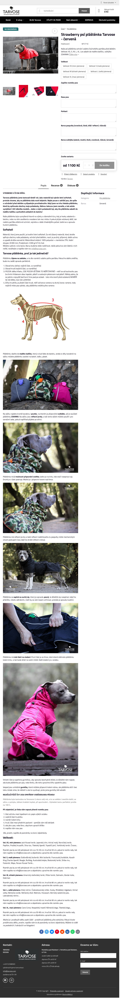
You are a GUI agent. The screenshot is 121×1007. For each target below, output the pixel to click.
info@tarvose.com (38, 248)
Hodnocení (65, 43)
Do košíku (104, 165)
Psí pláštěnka (105, 198)
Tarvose (70, 178)
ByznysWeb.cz (67, 994)
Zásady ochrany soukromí (74, 991)
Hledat (84, 10)
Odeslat (85, 972)
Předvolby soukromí (57, 991)
